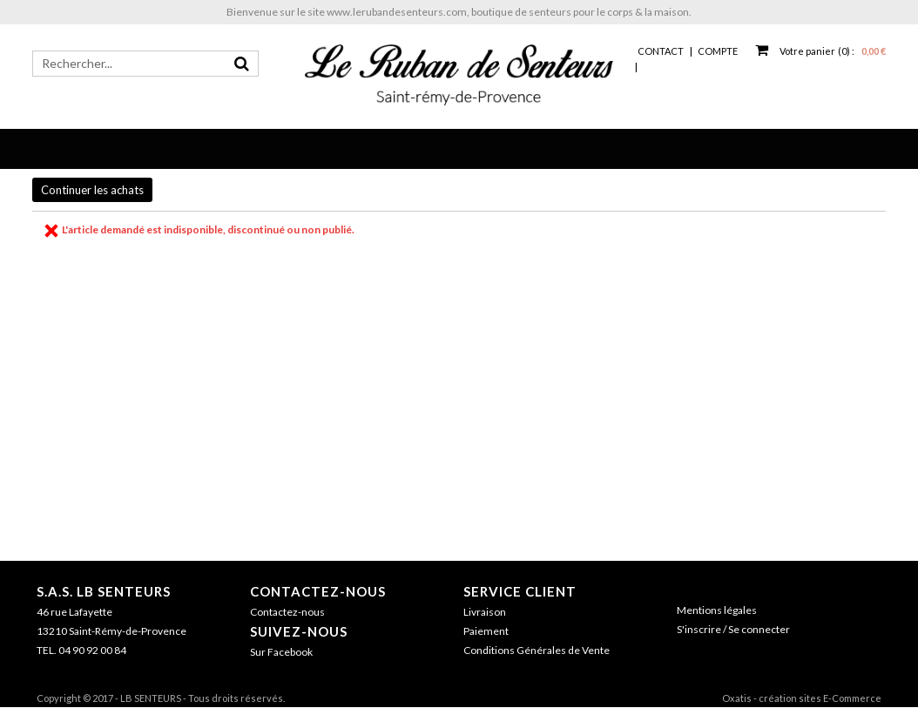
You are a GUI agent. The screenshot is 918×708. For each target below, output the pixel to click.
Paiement (486, 630)
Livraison (484, 611)
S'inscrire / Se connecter (733, 629)
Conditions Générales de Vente (536, 650)
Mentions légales (717, 610)
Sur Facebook (281, 651)
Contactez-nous (318, 591)
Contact (661, 51)
